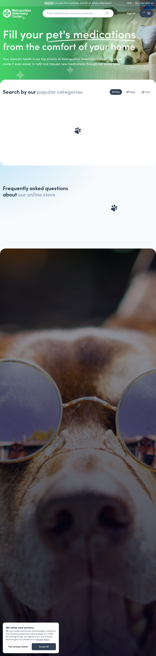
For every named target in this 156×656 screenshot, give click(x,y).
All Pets (116, 92)
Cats (145, 92)
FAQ (129, 3)
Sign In (131, 13)
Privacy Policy (42, 639)
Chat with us (144, 3)
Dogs (130, 92)
